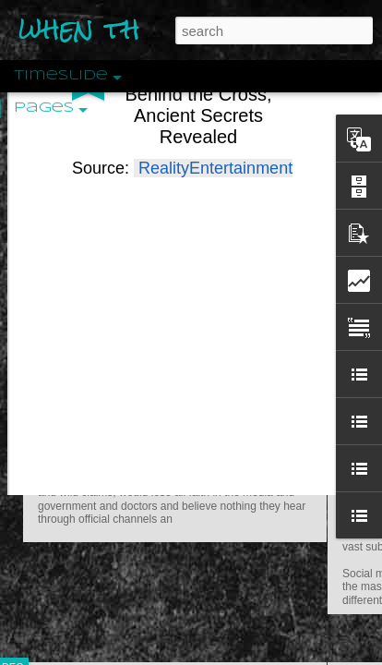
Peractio (78, 429)
